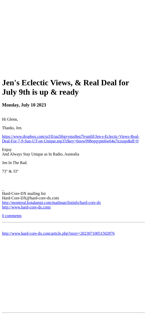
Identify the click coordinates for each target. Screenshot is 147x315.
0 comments (12, 216)
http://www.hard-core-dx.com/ (26, 207)
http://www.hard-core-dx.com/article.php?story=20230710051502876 (58, 233)
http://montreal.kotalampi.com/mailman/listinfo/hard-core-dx (51, 202)
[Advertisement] (74, 37)
